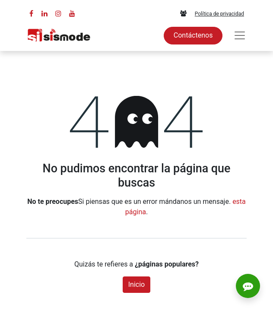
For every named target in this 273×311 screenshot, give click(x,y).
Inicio (136, 284)
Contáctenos (193, 35)
